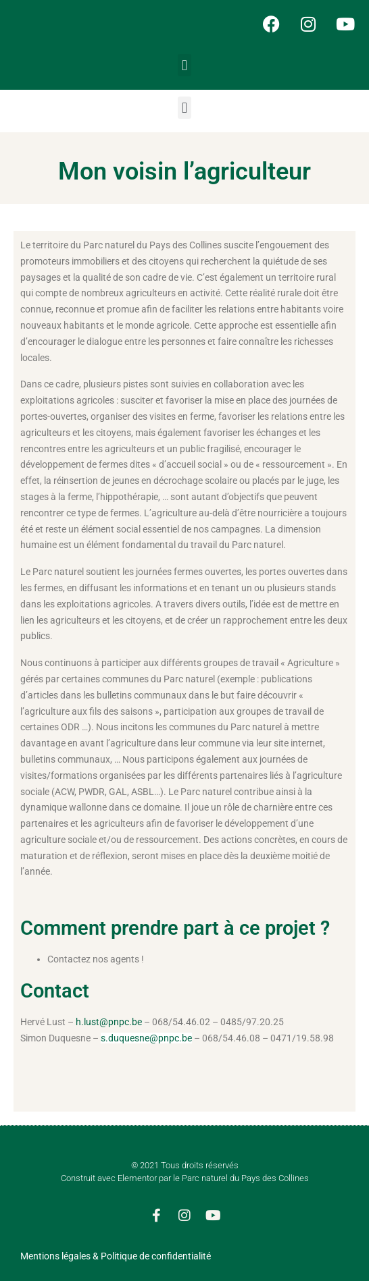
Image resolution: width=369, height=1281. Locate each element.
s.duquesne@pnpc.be (146, 1038)
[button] (184, 65)
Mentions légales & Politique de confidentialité (115, 1256)
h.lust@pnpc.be (109, 1021)
